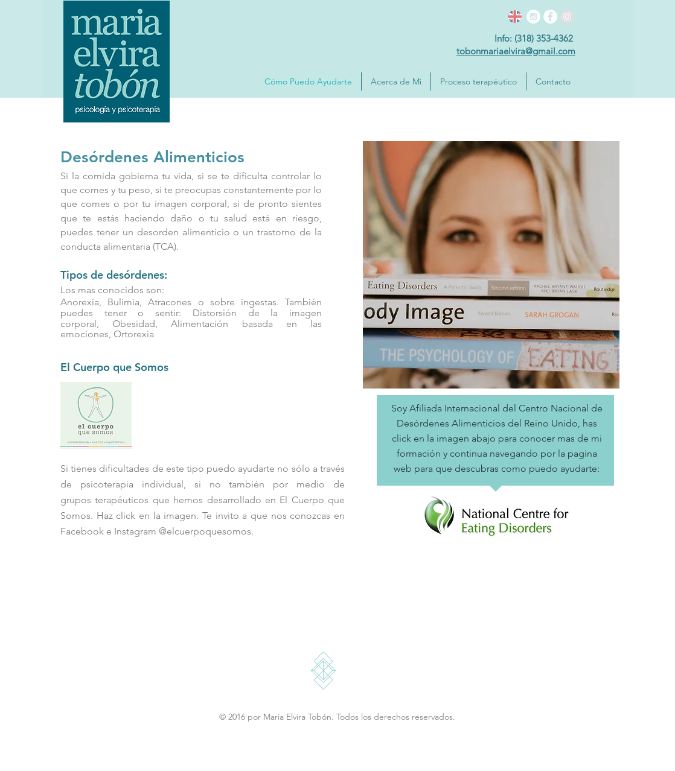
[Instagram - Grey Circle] (567, 17)
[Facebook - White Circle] (550, 17)
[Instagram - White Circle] (533, 17)
